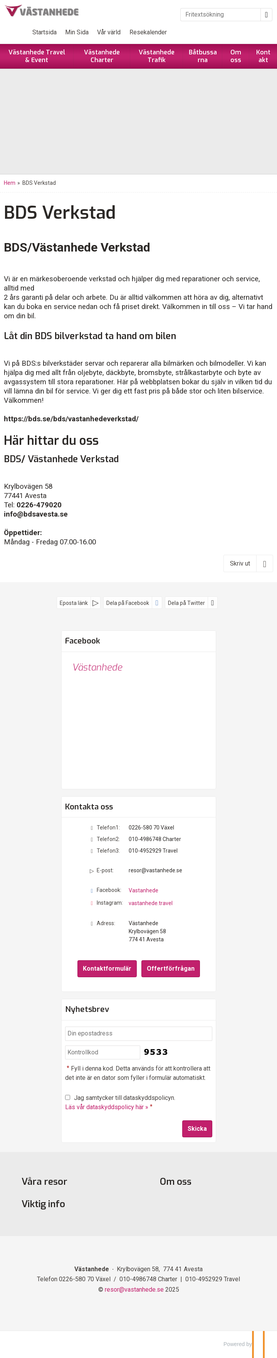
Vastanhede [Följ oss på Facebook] (143, 890)
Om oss (175, 1182)
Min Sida (77, 32)
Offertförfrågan (171, 968)
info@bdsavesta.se (36, 514)
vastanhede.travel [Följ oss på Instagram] (151, 903)
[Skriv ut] (248, 563)
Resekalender (148, 32)
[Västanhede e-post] (134, 1289)
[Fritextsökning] (220, 14)
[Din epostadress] (138, 1034)
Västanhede (97, 667)
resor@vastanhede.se (155, 870)
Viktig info (43, 1204)
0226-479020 (39, 505)
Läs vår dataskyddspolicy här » (106, 1107)
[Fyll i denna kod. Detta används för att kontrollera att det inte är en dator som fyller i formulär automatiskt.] (103, 1053)
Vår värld (109, 32)
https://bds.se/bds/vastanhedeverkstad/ (71, 419)
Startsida (44, 32)
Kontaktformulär (107, 968)
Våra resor (44, 1182)
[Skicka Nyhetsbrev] (197, 1128)
